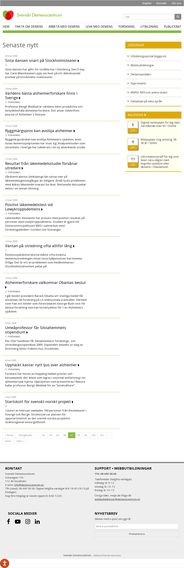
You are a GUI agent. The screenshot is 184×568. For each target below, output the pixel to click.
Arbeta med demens (64, 26)
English (146, 3)
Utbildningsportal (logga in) (148, 56)
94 (50, 435)
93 (43, 435)
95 (57, 435)
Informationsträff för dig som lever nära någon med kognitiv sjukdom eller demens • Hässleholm (160, 162)
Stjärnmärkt (138, 83)
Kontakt (161, 3)
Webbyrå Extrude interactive (107, 555)
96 (64, 435)
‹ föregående (25, 435)
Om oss (176, 3)
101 (102, 435)
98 (78, 435)
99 (85, 435)
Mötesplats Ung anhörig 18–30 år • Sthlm (159, 141)
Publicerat (172, 26)
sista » (19, 441)
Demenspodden (141, 74)
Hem (6, 26)
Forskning (126, 26)
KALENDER (136, 115)
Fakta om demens (29, 26)
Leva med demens (99, 26)
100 (93, 435)
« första (9, 435)
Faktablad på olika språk (146, 101)
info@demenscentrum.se (29, 485)
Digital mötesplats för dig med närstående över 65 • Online (160, 124)
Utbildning (149, 26)
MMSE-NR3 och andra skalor (149, 92)
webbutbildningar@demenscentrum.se (117, 499)
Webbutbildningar (142, 65)
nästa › (8, 441)
